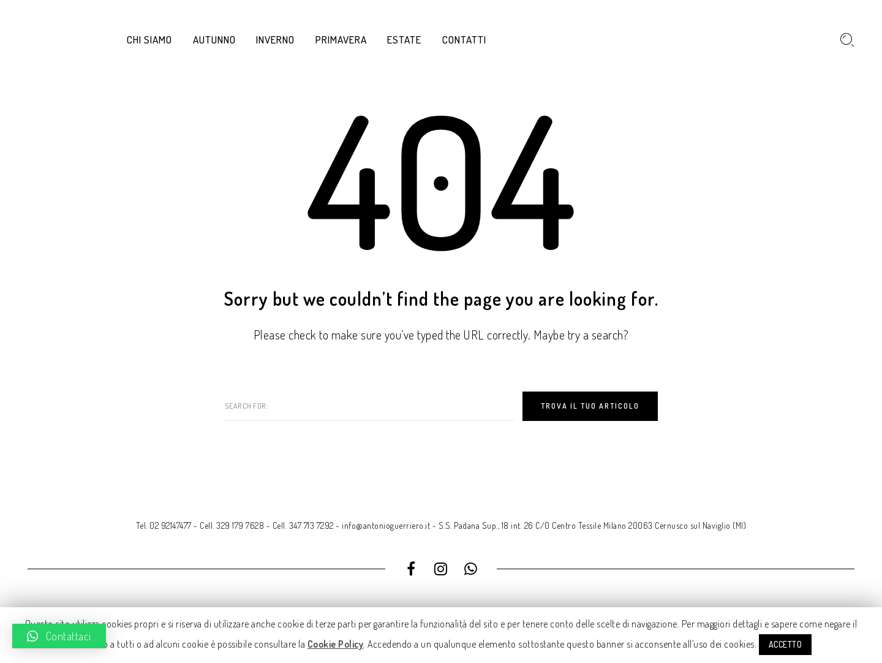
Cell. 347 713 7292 (303, 525)
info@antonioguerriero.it (386, 525)
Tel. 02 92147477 (164, 525)
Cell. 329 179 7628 (232, 525)
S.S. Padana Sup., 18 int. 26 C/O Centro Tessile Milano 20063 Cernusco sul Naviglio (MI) (593, 525)
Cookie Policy (335, 644)
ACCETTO (785, 644)
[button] (59, 636)
